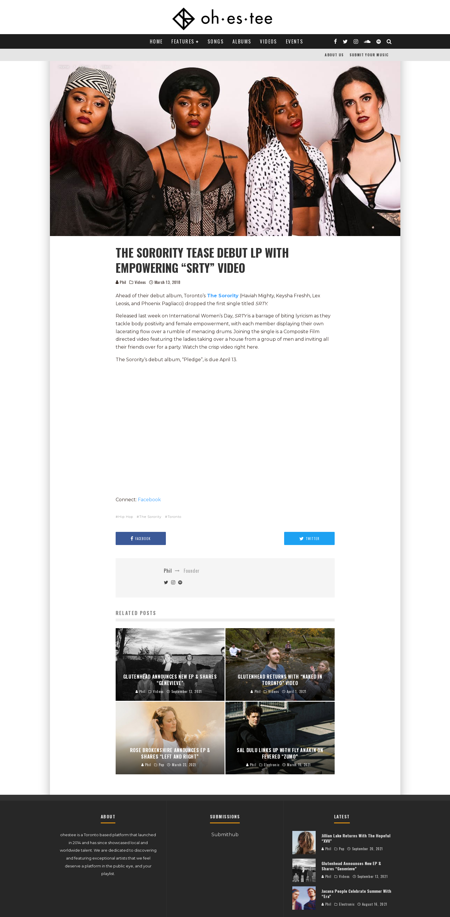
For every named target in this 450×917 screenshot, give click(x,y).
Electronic (347, 904)
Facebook (149, 499)
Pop (341, 849)
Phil (121, 282)
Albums (241, 41)
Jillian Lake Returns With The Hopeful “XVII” (356, 838)
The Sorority (223, 295)
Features (182, 41)
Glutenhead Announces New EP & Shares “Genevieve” (351, 865)
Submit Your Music (369, 54)
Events (294, 41)
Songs (216, 41)
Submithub (225, 834)
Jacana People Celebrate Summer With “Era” (356, 893)
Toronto (174, 517)
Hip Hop (125, 517)
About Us (334, 54)
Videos (268, 41)
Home (156, 41)
